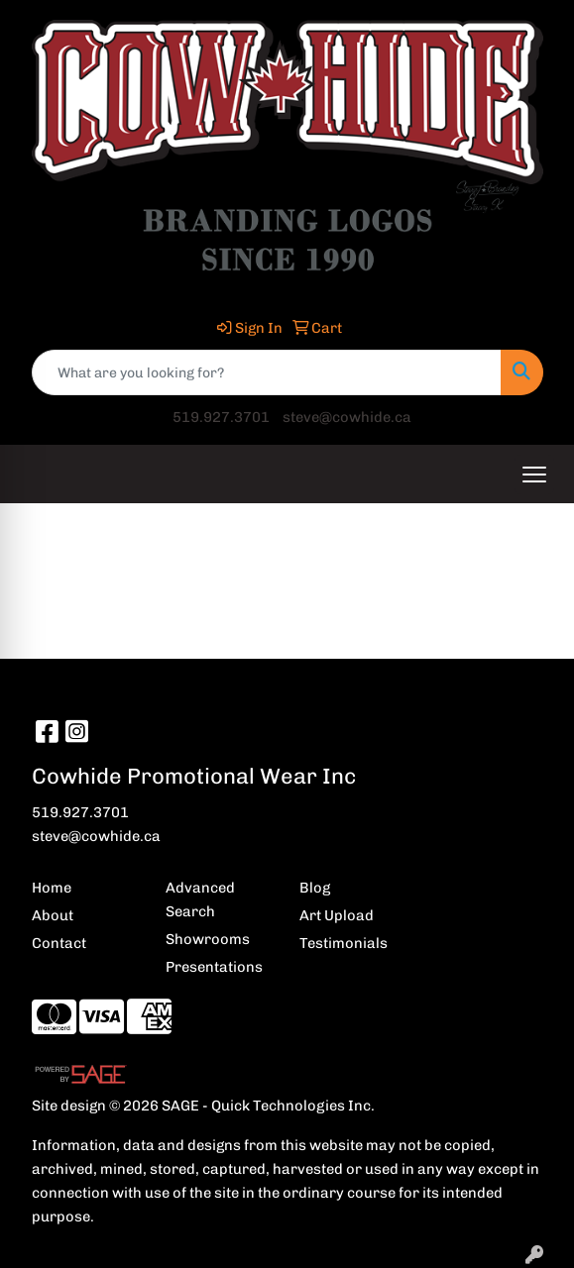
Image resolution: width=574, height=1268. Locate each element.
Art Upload (336, 915)
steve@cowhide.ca (347, 417)
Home (51, 888)
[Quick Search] (267, 372)
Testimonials (343, 943)
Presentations (214, 967)
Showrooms (208, 939)
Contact (59, 943)
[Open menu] (534, 474)
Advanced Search (200, 899)
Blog (314, 888)
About (52, 915)
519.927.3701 (221, 417)
